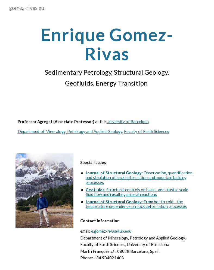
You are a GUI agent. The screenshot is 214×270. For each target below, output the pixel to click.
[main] (107, 57)
